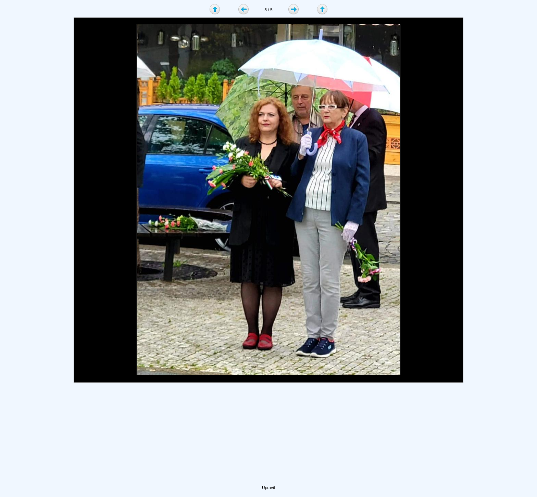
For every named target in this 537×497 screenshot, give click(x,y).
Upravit (268, 487)
